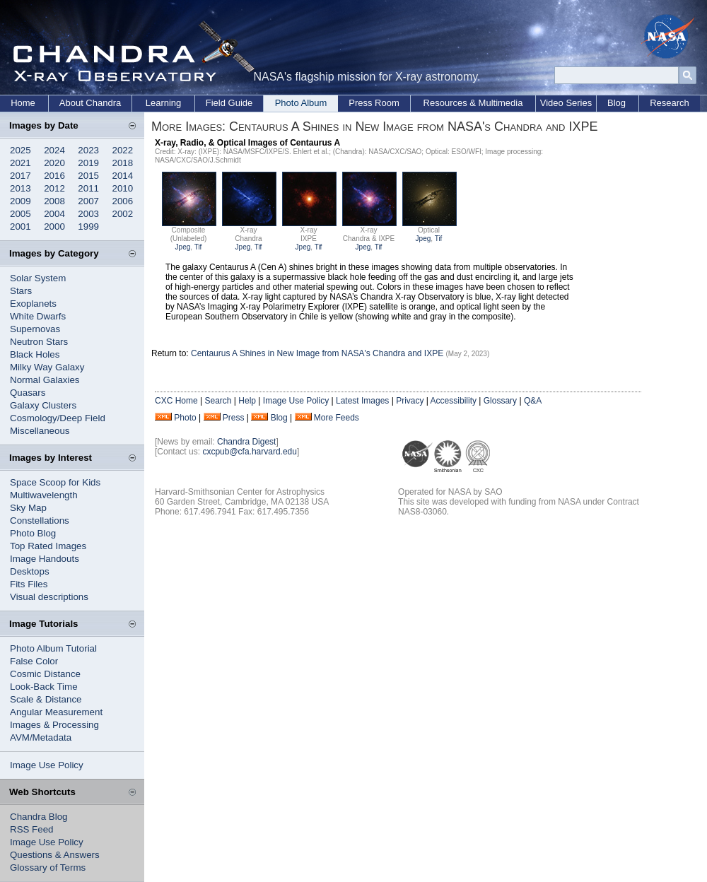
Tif (198, 247)
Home (23, 103)
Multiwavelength (44, 495)
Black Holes (34, 354)
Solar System (38, 278)
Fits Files (28, 584)
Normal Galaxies (45, 380)
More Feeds (336, 418)
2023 (88, 150)
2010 (123, 188)
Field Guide (229, 103)
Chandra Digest (246, 442)
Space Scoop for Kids (55, 482)
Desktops (29, 571)
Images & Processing (54, 724)
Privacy (409, 401)
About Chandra (90, 103)
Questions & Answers (55, 854)
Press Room (374, 103)
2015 (88, 175)
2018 (123, 163)
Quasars (27, 392)
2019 (88, 163)
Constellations (39, 520)
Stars (21, 291)
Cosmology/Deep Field (57, 418)
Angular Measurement (56, 712)
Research (669, 103)
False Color (34, 661)
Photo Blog (33, 533)
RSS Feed (32, 829)
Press (234, 418)
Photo (185, 418)
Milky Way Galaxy (47, 367)
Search (217, 401)
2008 (54, 201)
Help (247, 401)
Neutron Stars (39, 341)
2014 (123, 175)
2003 (88, 213)
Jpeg (183, 247)
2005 (20, 213)
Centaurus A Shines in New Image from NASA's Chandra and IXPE (317, 353)
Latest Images (362, 401)
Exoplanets (33, 303)
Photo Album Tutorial (53, 648)
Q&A (533, 401)
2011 (88, 188)
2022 (123, 150)
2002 (123, 213)
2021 (20, 163)
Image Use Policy (46, 765)
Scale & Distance (46, 699)
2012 (54, 188)
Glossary (500, 401)
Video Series (566, 103)
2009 (20, 201)
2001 (20, 226)
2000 (54, 226)
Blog (616, 103)
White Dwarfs (38, 316)
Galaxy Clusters (43, 405)
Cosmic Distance (45, 674)
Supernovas (35, 329)
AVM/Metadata (40, 737)
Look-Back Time (44, 686)
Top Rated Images (48, 546)
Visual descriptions (49, 597)
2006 (123, 201)
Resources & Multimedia (473, 103)
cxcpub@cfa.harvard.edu (249, 452)
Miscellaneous (39, 430)
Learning (164, 103)
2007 (88, 201)
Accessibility (454, 401)
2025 (20, 150)
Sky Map (28, 507)
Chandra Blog (39, 816)
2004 (54, 213)
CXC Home (176, 401)
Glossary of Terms (48, 867)
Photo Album (301, 103)
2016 (54, 175)
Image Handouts (44, 558)
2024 (54, 150)
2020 (54, 163)
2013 (20, 188)
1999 (88, 226)
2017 (20, 175)
